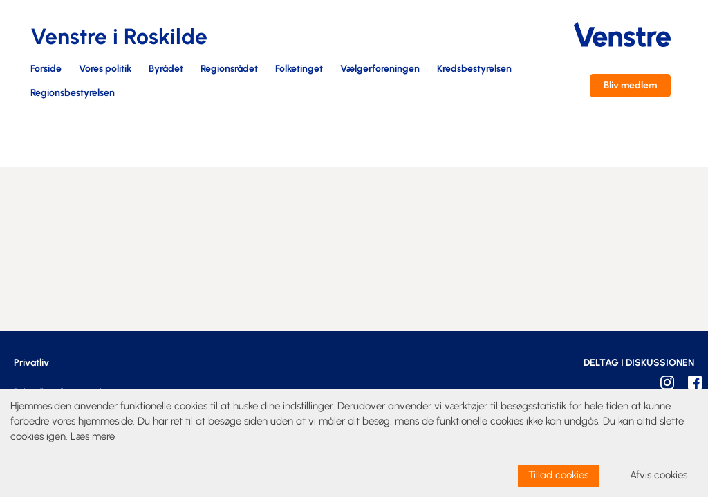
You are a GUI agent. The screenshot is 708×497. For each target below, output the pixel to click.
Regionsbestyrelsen (72, 93)
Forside (46, 69)
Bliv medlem (630, 85)
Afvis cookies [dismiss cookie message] (658, 475)
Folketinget (299, 69)
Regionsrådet (229, 69)
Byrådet (166, 69)
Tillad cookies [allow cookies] (558, 475)
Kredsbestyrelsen (474, 69)
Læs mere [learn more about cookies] (93, 436)
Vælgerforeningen (380, 69)
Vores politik (105, 69)
